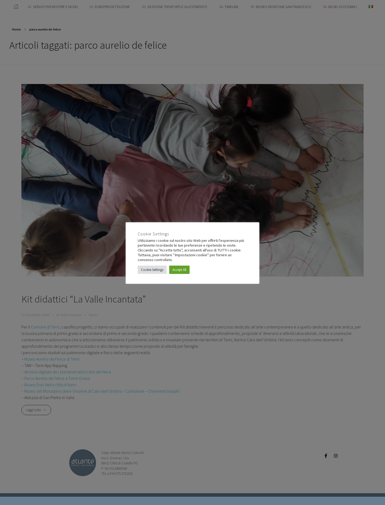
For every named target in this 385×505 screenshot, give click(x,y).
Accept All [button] (179, 269)
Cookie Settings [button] (152, 269)
